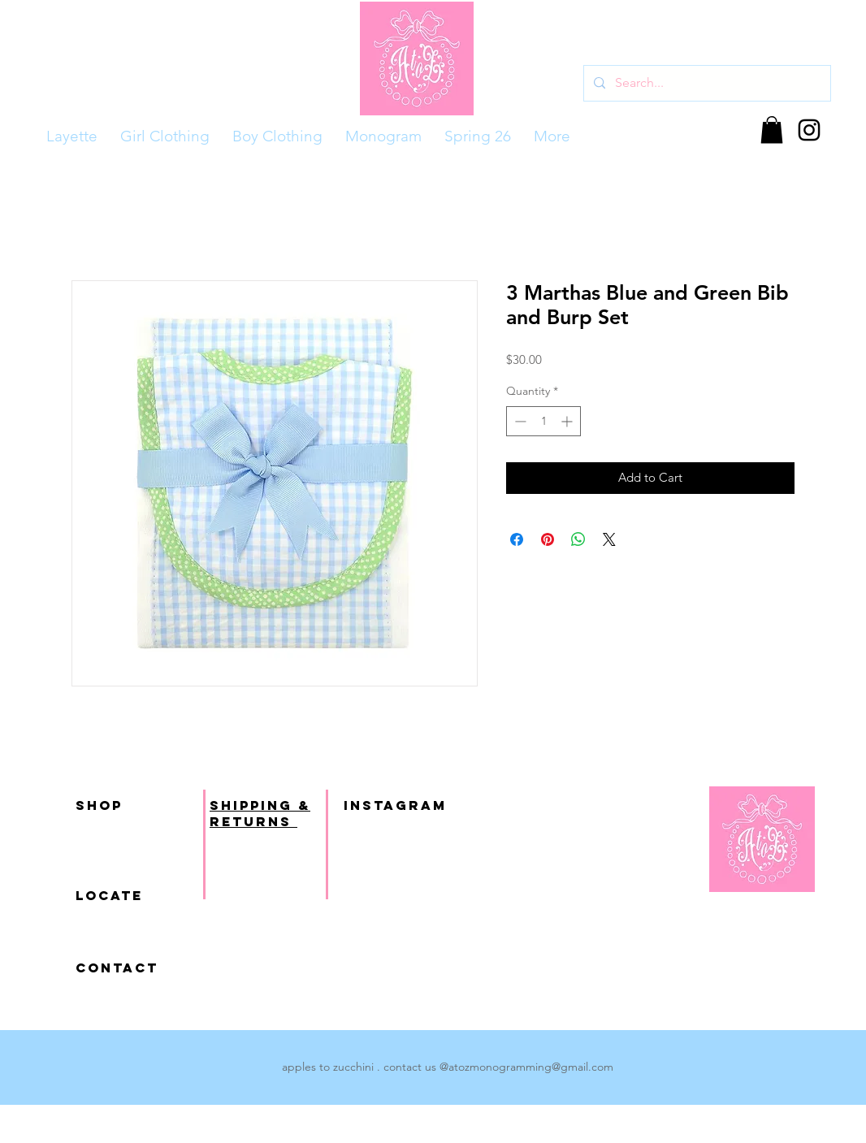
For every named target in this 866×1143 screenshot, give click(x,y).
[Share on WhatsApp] (578, 539)
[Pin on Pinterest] (547, 539)
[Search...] (705, 83)
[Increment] (568, 421)
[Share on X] (609, 539)
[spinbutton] (543, 421)
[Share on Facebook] (516, 539)
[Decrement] (519, 421)
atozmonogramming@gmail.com (530, 1066)
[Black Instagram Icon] (809, 130)
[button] (771, 129)
